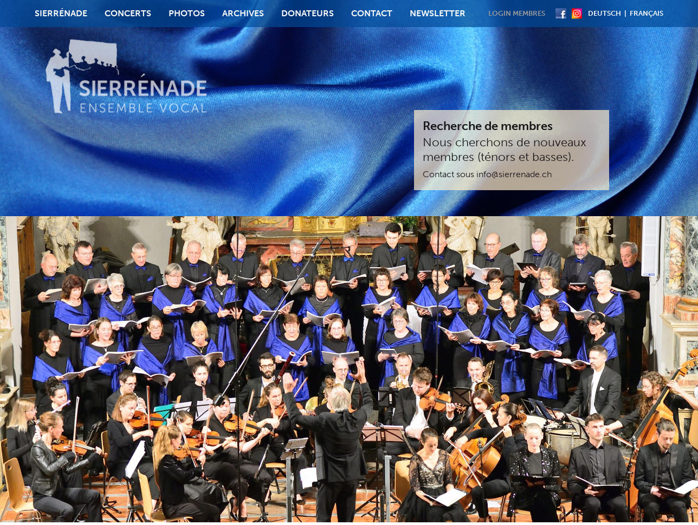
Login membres (516, 13)
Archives (243, 13)
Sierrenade (127, 78)
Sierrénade (61, 13)
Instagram (577, 13)
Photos (187, 13)
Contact (371, 13)
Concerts (128, 13)
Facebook (560, 13)
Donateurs (307, 13)
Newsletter (438, 13)
